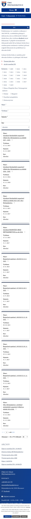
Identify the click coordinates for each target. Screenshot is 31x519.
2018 (18, 75)
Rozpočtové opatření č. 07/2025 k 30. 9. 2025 (15, 289)
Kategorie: (4, 69)
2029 (11, 85)
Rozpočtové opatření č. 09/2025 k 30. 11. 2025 (15, 347)
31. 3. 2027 (6, 243)
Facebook (7, 491)
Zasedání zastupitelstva (11, 97)
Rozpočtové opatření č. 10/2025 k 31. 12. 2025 (15, 377)
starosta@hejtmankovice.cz (9, 485)
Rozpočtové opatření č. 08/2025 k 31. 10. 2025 (15, 318)
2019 (25, 75)
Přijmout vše (7, 516)
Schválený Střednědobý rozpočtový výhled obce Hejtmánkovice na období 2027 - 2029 (14, 137)
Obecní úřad (11, 16)
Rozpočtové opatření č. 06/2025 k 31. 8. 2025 (15, 260)
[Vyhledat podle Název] (15, 107)
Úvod (3, 16)
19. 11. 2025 (6, 354)
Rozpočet (14, 94)
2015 (25, 72)
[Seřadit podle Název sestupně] (6, 104)
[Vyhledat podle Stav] (15, 127)
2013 (11, 72)
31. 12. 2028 (6, 182)
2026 (18, 82)
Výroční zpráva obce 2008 (9, 455)
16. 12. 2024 (6, 177)
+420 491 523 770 (6, 482)
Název (3, 105)
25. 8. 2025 (6, 267)
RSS (21, 28)
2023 (25, 78)
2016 (5, 75)
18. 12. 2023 (6, 208)
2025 (11, 82)
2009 (11, 69)
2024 (5, 82)
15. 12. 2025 (6, 145)
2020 (5, 78)
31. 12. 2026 (6, 420)
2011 (24, 69)
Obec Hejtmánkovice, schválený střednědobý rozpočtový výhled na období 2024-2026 (13, 407)
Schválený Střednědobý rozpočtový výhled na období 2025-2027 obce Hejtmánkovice (13, 200)
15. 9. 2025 (6, 296)
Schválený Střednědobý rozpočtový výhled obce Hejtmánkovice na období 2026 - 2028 (14, 169)
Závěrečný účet (8, 100)
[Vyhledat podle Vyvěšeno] (15, 114)
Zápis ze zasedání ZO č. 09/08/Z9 (11, 464)
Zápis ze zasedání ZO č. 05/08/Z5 (11, 449)
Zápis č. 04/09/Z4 (6, 461)
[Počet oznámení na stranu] (25, 437)
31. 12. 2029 (6, 151)
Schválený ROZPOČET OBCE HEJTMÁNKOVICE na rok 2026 (14, 231)
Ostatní (6, 94)
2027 (25, 82)
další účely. (28, 507)
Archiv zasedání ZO (10, 64)
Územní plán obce (9, 61)
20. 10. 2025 (6, 325)
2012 (5, 72)
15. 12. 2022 (6, 415)
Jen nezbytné (16, 516)
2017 (11, 75)
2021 (11, 78)
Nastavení (24, 516)
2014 (18, 72)
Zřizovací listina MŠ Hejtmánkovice (12, 452)
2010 (18, 69)
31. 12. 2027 (6, 214)
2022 (18, 78)
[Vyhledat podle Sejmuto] (15, 120)
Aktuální (5, 156)
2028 (5, 85)
